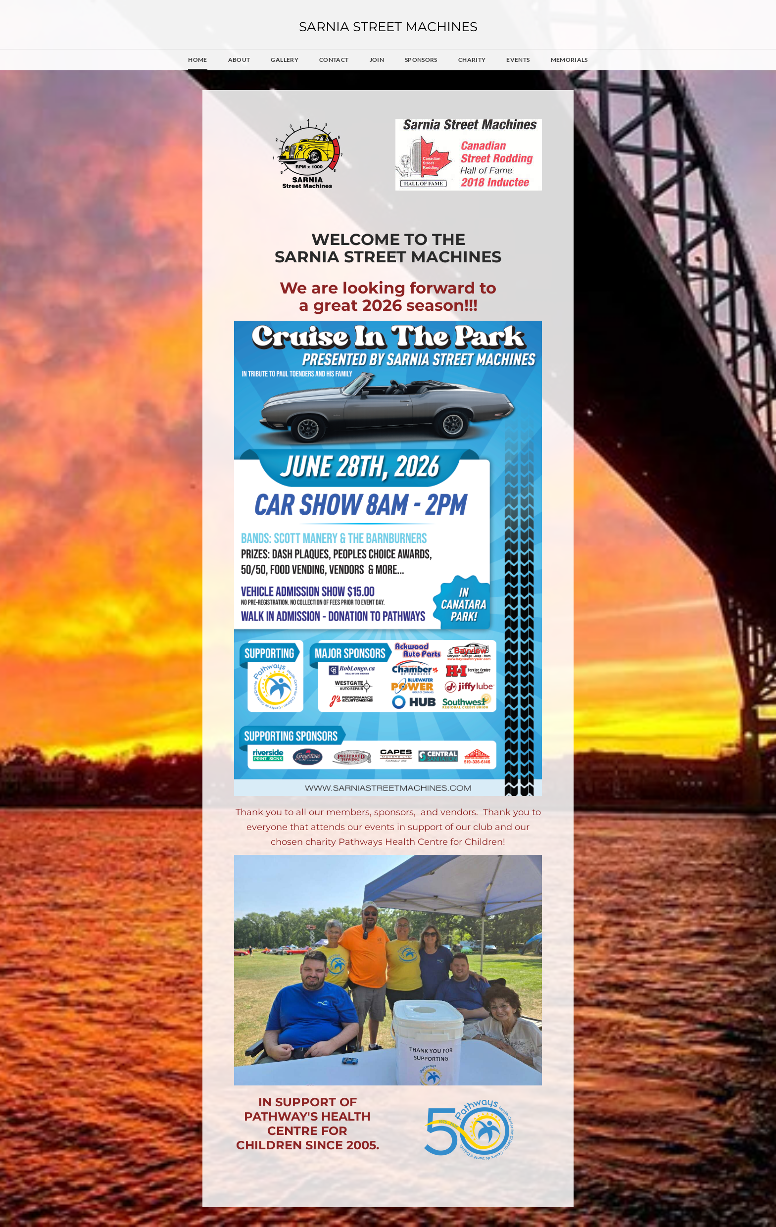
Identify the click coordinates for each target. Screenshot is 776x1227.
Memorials (569, 59)
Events (518, 59)
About (239, 59)
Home (197, 59)
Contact (334, 59)
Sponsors (421, 59)
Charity (472, 59)
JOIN (377, 59)
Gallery (284, 59)
